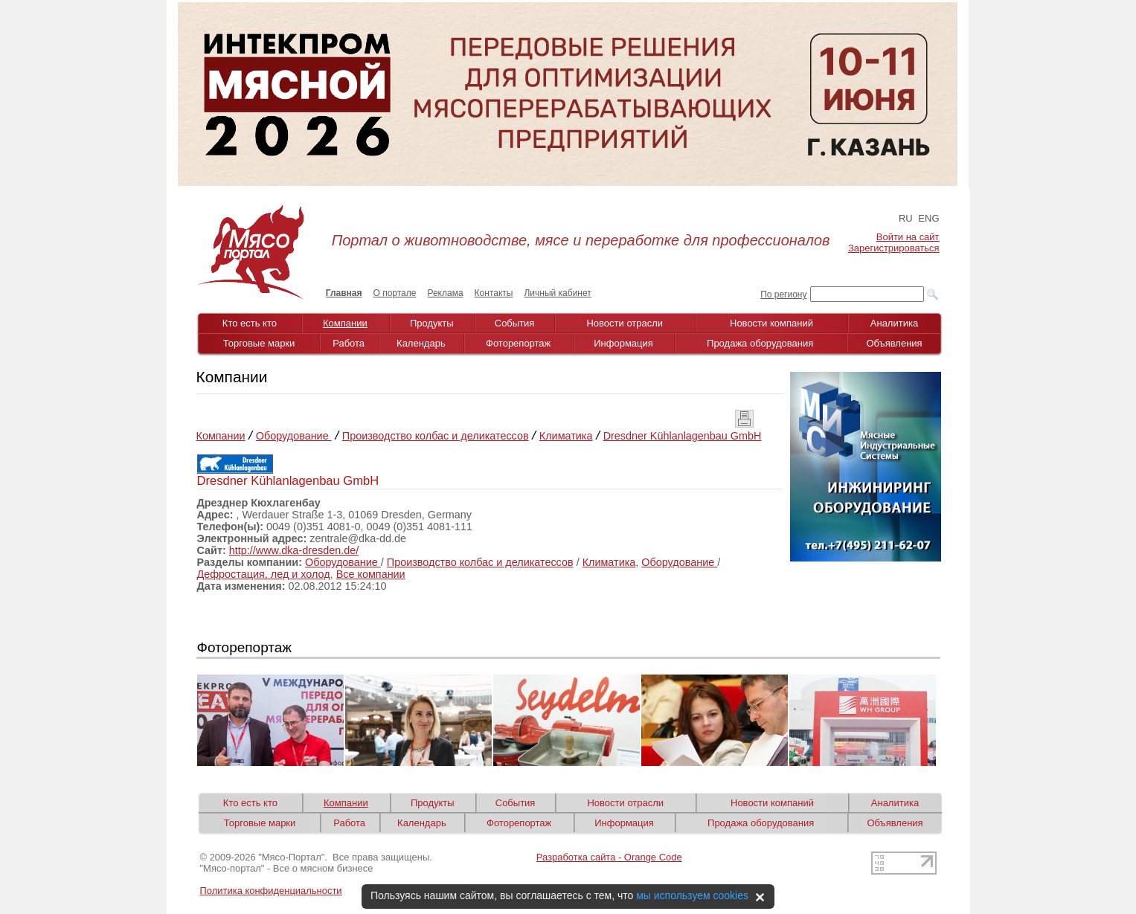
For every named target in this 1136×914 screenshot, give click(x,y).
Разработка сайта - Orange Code (609, 857)
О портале (395, 293)
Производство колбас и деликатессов (435, 436)
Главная (344, 293)
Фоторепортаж (518, 343)
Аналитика (894, 323)
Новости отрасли (624, 323)
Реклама (445, 293)
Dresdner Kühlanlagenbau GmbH (682, 436)
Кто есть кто (249, 323)
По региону (783, 294)
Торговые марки (259, 343)
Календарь (421, 343)
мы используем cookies (692, 895)
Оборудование (294, 436)
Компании (345, 323)
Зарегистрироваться (893, 248)
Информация (623, 343)
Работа (349, 343)
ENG (928, 218)
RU (906, 218)
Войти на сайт (908, 236)
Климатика (566, 436)
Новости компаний (771, 323)
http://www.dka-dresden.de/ (294, 550)
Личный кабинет (557, 293)
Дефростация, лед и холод (263, 574)
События (515, 323)
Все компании (370, 574)
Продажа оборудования (760, 343)
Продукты (432, 323)
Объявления (894, 343)
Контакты (494, 293)
